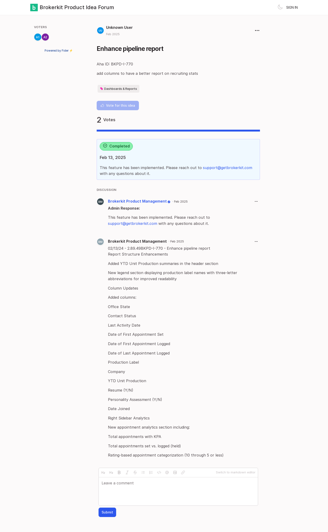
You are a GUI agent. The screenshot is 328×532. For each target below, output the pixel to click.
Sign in (292, 7)
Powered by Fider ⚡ (59, 50)
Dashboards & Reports (118, 89)
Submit (107, 512)
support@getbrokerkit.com (227, 167)
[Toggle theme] (280, 7)
